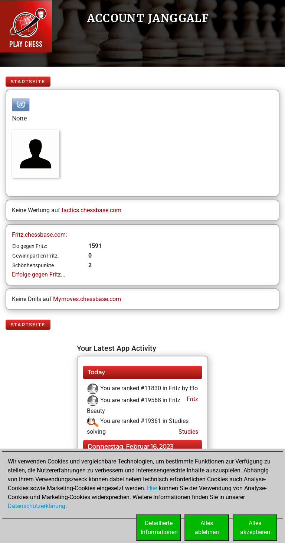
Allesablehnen (207, 528)
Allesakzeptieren (255, 528)
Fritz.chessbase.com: (39, 234)
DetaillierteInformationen (159, 528)
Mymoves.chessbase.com (87, 299)
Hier (152, 488)
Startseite (28, 81)
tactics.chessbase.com (91, 210)
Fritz (191, 399)
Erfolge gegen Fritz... (38, 274)
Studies (187, 431)
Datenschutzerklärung (36, 506)
